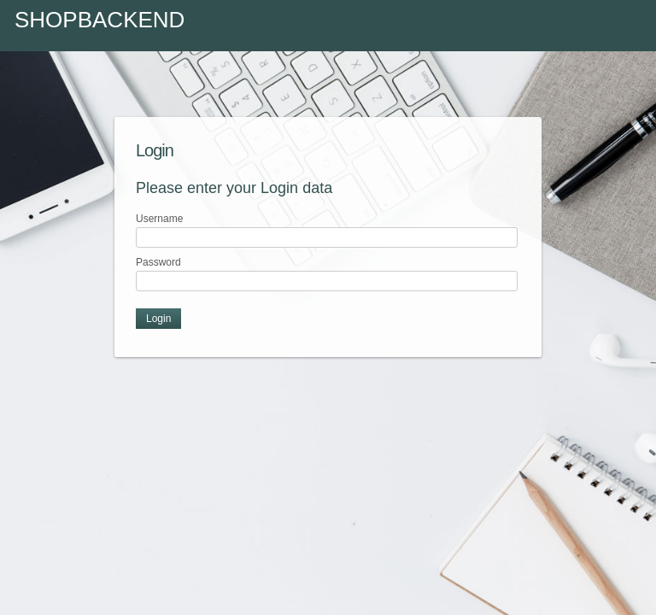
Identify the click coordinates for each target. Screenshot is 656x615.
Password (158, 262)
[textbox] (327, 237)
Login (154, 150)
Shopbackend (99, 19)
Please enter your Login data (234, 187)
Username (159, 219)
